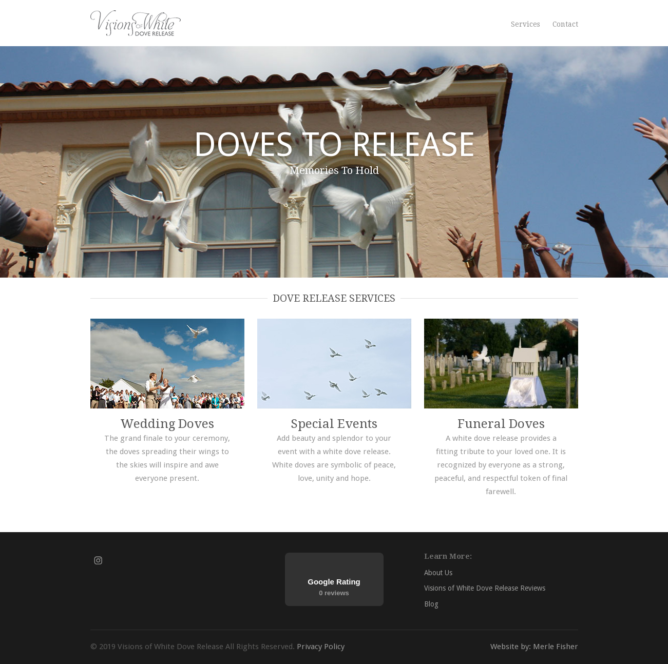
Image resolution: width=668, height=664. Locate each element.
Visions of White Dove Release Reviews (484, 588)
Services (525, 24)
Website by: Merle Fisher (534, 646)
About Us (438, 573)
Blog (431, 604)
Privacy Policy (321, 646)
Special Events (334, 424)
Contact (565, 24)
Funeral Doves (501, 424)
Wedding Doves (167, 424)
